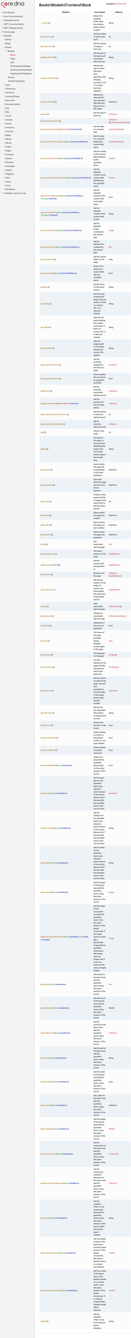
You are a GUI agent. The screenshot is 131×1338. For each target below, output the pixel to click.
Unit (12, 62)
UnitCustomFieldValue (20, 66)
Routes (11, 77)
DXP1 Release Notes (13, 28)
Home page (9, 32)
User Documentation (13, 16)
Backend (118, 4)
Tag (119, 606)
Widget (112, 1129)
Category (122, 616)
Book (12, 55)
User (111, 641)
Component (113, 1154)
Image (111, 230)
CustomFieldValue (116, 129)
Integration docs (11, 20)
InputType (113, 793)
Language (113, 655)
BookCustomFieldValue (21, 70)
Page (12, 59)
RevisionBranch (64, 403)
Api (125, 4)
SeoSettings (114, 667)
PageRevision (114, 554)
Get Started (9, 12)
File (110, 247)
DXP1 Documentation (14, 24)
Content (112, 158)
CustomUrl (113, 691)
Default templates (16, 81)
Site (110, 544)
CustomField (64, 129)
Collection (113, 114)
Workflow (113, 365)
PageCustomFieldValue (21, 73)
